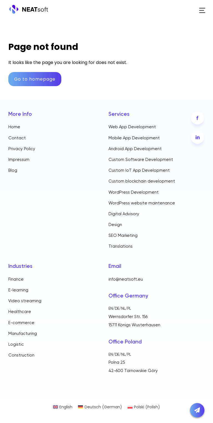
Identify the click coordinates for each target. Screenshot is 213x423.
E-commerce (21, 323)
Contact (17, 138)
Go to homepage (34, 79)
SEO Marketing (123, 236)
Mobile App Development (134, 138)
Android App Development (135, 149)
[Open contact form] (197, 410)
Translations (120, 246)
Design (115, 225)
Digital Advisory (123, 214)
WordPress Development (133, 192)
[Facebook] (197, 117)
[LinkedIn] (197, 137)
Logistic (16, 344)
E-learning (18, 290)
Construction (21, 355)
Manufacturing (22, 334)
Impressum (18, 160)
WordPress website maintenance (141, 203)
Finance (16, 279)
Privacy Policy (21, 149)
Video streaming (24, 301)
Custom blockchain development (141, 181)
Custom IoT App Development (139, 170)
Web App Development (132, 127)
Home (14, 127)
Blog (12, 170)
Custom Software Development (140, 160)
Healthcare (19, 312)
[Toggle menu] (202, 10)
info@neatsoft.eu (125, 279)
